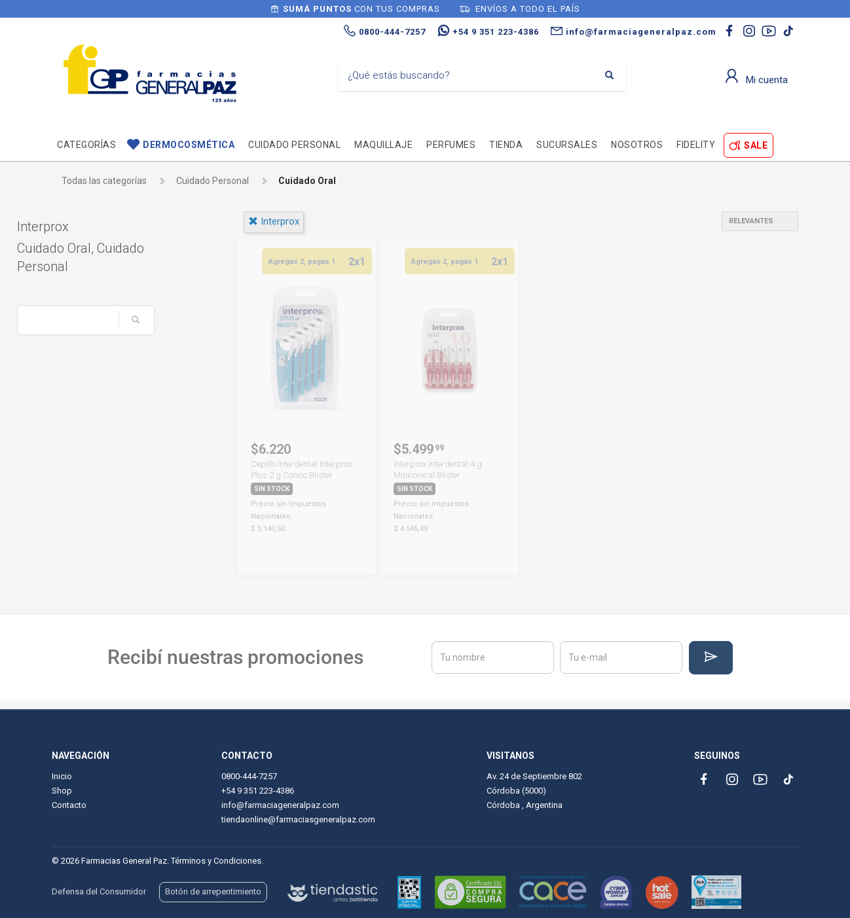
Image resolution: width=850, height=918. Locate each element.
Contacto (69, 805)
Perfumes (450, 144)
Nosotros (637, 144)
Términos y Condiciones (216, 861)
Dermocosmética (188, 144)
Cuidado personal (294, 144)
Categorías (86, 144)
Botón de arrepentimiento (213, 891)
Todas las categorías (104, 180)
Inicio (62, 776)
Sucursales (566, 144)
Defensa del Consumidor (99, 891)
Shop (62, 791)
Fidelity (695, 144)
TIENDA (506, 144)
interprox (273, 221)
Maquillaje (383, 144)
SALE (755, 145)
